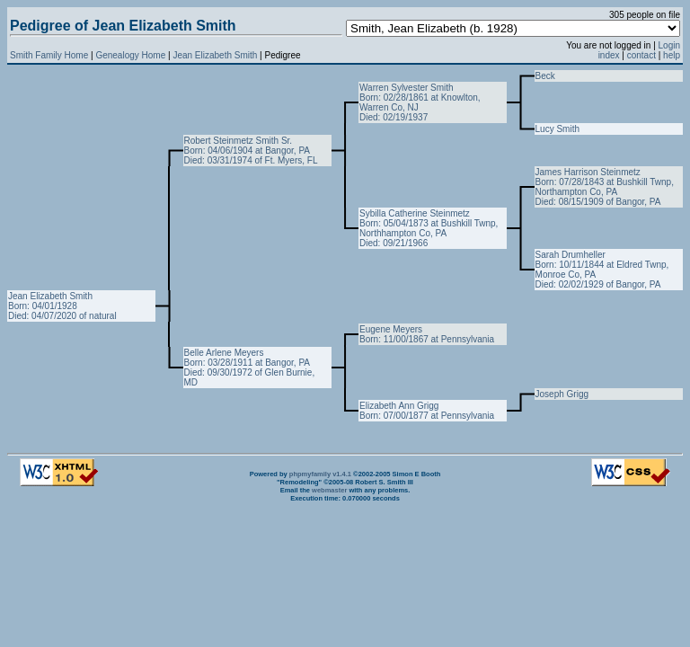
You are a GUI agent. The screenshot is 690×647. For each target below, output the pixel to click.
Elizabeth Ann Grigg (398, 406)
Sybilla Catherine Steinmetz (414, 213)
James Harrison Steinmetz (588, 172)
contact (641, 55)
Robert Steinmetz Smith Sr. (238, 141)
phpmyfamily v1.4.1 (320, 474)
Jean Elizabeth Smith (216, 55)
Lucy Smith (557, 129)
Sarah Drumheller (570, 255)
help (671, 55)
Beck (545, 76)
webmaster (329, 490)
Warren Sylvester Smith (406, 88)
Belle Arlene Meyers (224, 353)
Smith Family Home (49, 55)
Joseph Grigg (561, 394)
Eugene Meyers (390, 329)
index (609, 55)
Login (669, 45)
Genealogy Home (130, 55)
